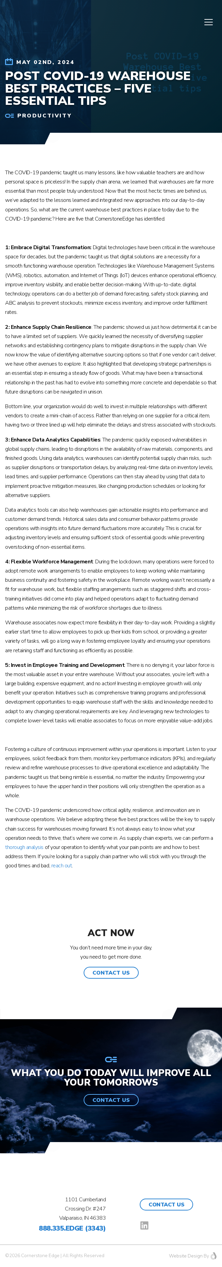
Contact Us (166, 1204)
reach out (61, 865)
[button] (111, 973)
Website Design (186, 1256)
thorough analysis (24, 847)
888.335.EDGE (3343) (72, 1228)
